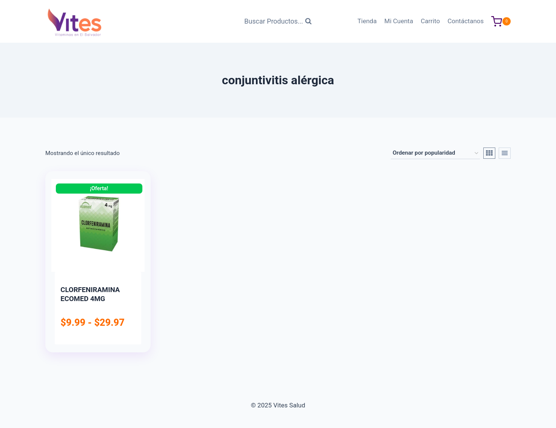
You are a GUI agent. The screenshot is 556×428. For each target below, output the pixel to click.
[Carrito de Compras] (501, 21)
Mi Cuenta (398, 21)
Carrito (430, 21)
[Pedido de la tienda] (435, 153)
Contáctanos (465, 21)
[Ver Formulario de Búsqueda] (278, 21)
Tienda (367, 21)
